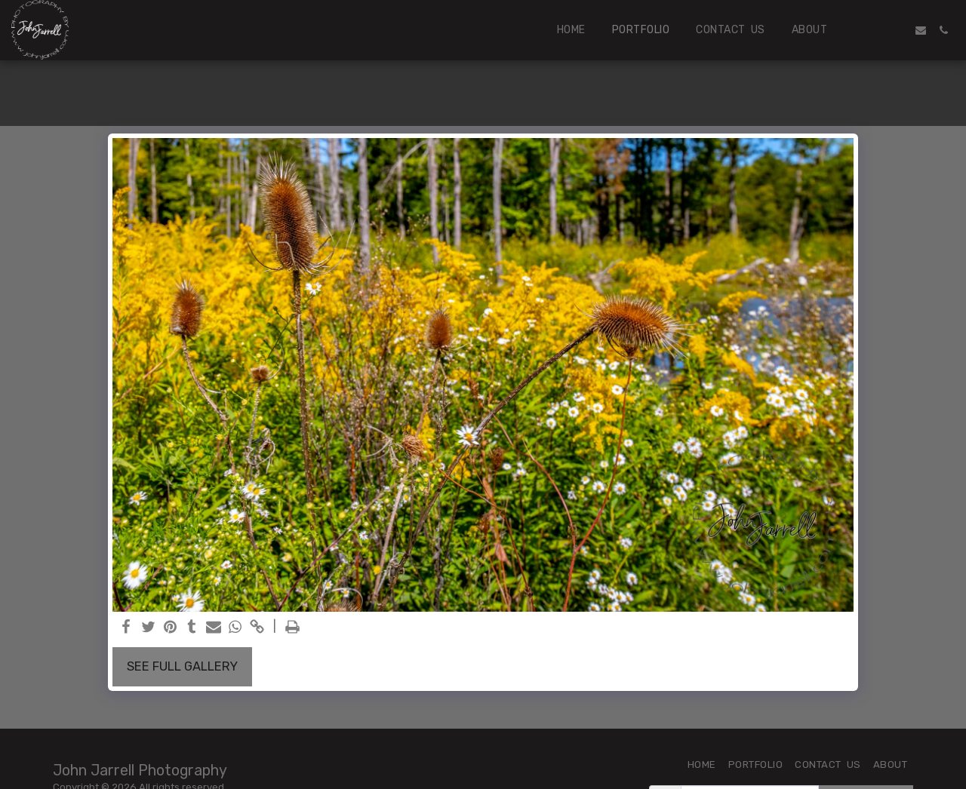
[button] (875, 30)
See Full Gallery (182, 666)
